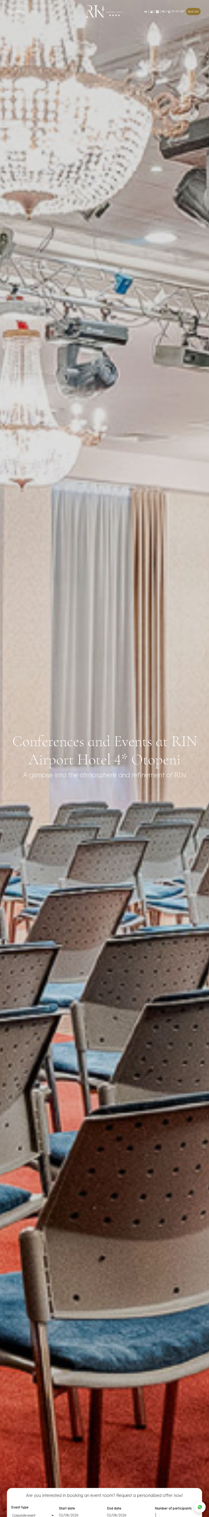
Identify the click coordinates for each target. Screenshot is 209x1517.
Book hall (193, 11)
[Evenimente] (151, 11)
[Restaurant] (163, 11)
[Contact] (157, 11)
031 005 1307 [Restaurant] (176, 11)
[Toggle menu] (11, 11)
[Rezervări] (146, 11)
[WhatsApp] (200, 1507)
